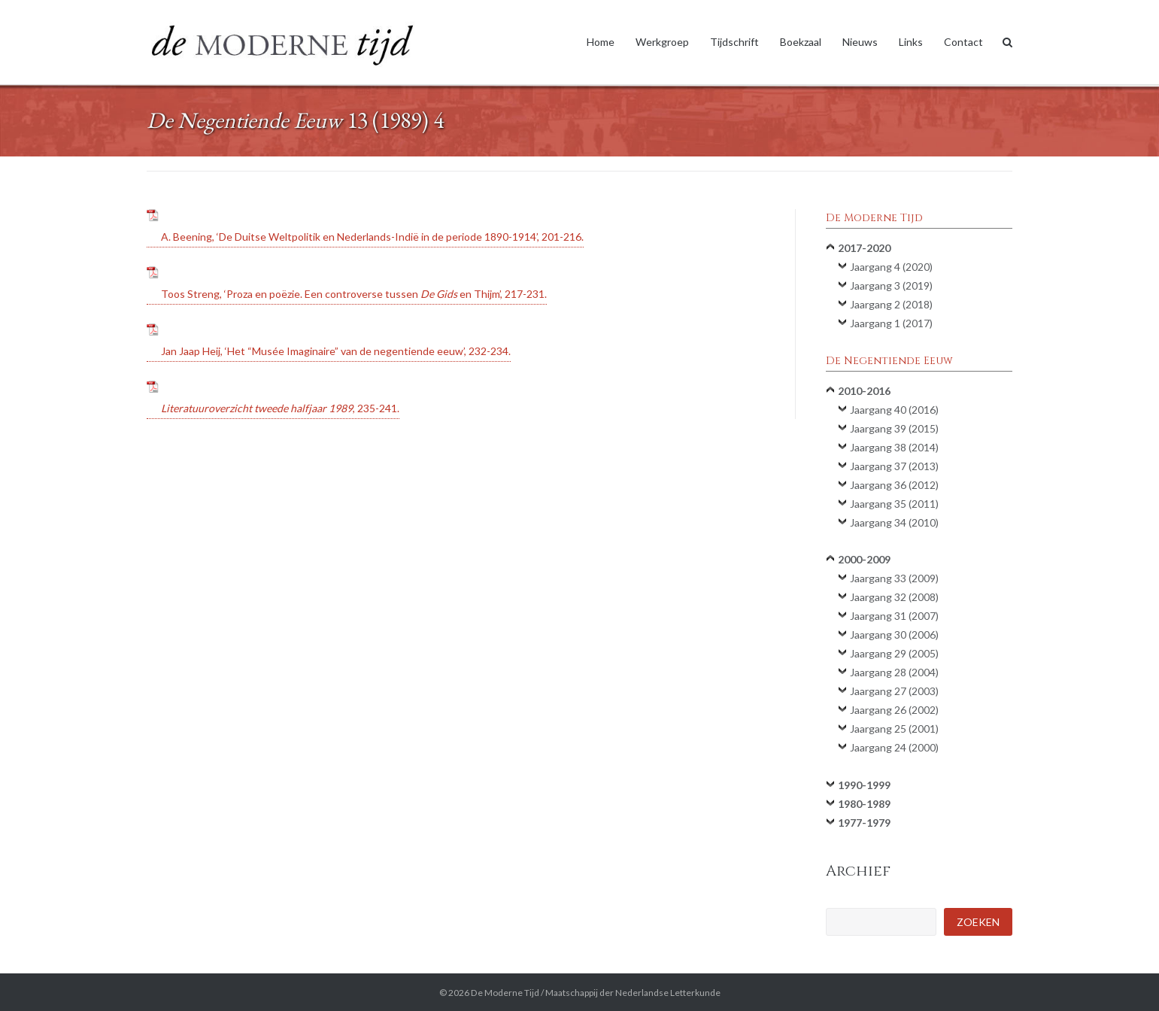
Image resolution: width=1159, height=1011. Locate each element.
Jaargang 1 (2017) (891, 323)
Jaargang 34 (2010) (894, 522)
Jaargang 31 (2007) (894, 615)
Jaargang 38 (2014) (894, 447)
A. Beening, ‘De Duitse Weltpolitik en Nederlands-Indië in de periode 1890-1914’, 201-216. (372, 236)
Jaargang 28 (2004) (894, 672)
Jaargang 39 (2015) (894, 428)
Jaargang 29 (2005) (894, 653)
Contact (963, 41)
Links (911, 41)
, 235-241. (280, 408)
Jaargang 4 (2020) (891, 266)
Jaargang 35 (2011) (894, 503)
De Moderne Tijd (505, 992)
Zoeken (978, 921)
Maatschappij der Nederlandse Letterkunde (633, 992)
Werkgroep (662, 41)
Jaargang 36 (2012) (894, 484)
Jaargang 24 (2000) (894, 747)
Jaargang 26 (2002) (894, 709)
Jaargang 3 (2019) (891, 285)
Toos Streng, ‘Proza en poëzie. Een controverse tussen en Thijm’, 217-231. (354, 293)
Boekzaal (800, 41)
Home (600, 41)
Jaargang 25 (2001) (894, 728)
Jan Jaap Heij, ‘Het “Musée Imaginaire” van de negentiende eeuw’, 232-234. (336, 351)
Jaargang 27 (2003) (894, 691)
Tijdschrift (734, 41)
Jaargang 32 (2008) (894, 597)
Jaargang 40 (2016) (894, 409)
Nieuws (860, 41)
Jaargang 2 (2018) (891, 304)
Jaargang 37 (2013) (894, 466)
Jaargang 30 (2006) (894, 634)
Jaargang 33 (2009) (894, 578)
